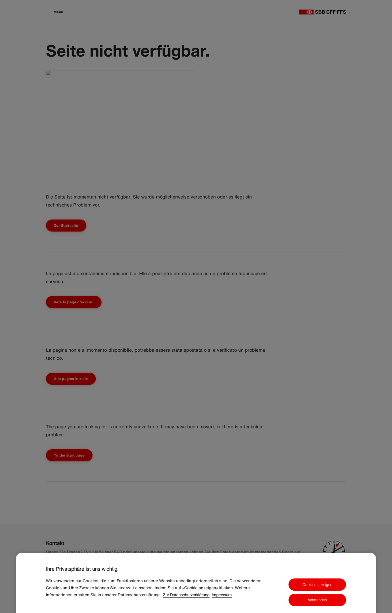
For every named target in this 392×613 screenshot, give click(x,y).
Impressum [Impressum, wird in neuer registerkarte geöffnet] (222, 597)
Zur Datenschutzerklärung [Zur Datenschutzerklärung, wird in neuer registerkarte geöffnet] (186, 597)
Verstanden (317, 602)
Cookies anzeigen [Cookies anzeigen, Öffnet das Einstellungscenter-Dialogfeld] (317, 587)
